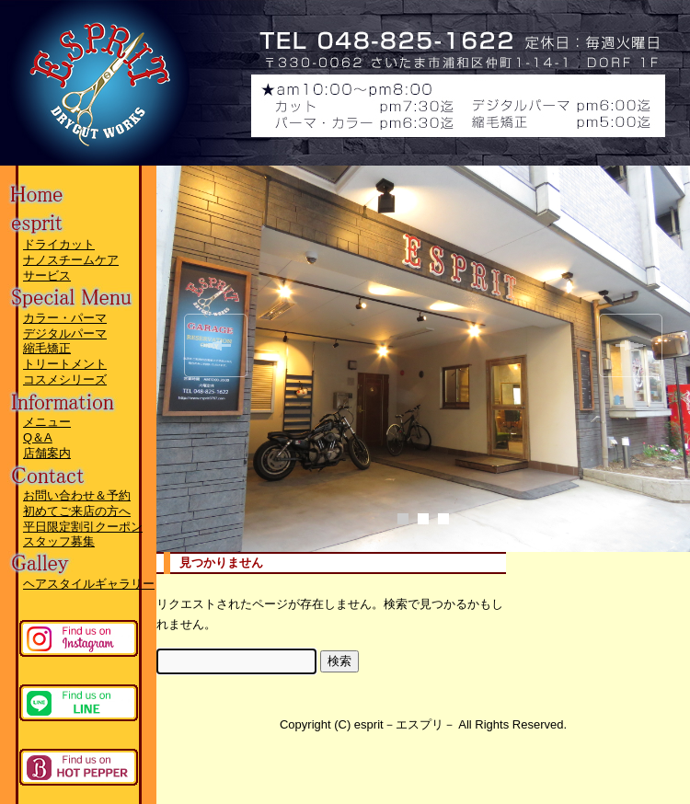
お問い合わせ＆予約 (77, 495)
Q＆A (37, 437)
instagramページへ (78, 638)
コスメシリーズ (65, 379)
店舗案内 (47, 453)
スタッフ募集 (59, 541)
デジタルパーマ (65, 333)
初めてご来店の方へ (77, 511)
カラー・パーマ (65, 318)
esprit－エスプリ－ (175, 41)
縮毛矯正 (47, 348)
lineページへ (78, 702)
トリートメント (65, 364)
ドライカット (59, 244)
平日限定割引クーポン (83, 527)
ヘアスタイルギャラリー (89, 584)
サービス (47, 275)
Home (69, 188)
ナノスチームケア (71, 260)
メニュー (47, 422)
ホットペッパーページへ (78, 767)
